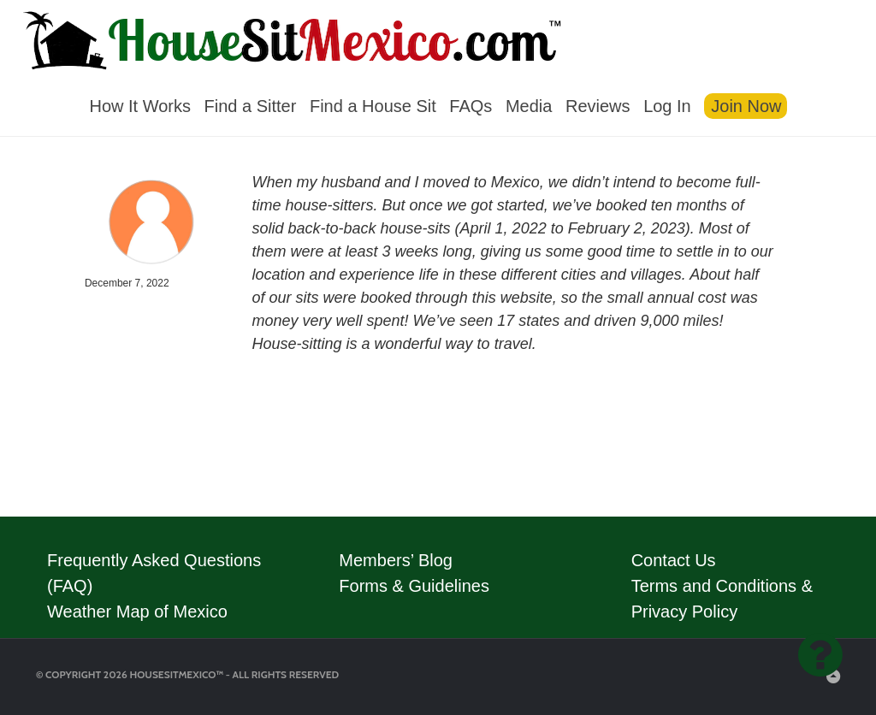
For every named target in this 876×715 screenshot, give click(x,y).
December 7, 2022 (127, 283)
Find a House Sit (373, 106)
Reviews (597, 106)
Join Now (746, 106)
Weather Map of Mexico (137, 611)
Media (529, 106)
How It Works (140, 106)
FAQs (470, 106)
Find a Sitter (250, 106)
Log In (667, 106)
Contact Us (673, 560)
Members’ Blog (396, 560)
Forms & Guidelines (414, 585)
